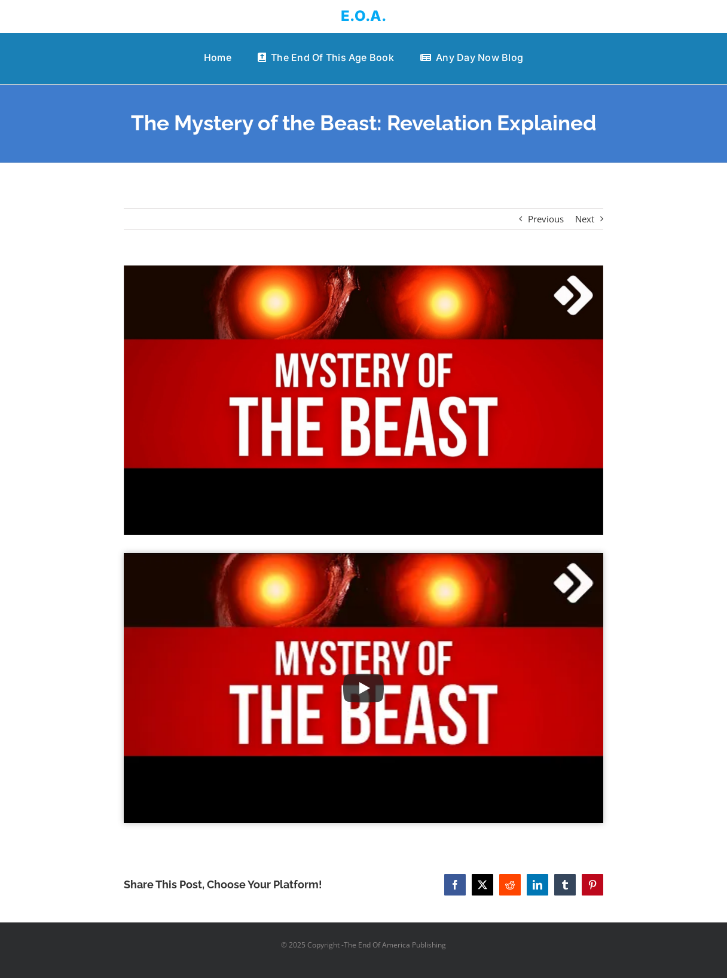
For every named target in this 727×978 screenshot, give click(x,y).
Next (584, 219)
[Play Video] (363, 688)
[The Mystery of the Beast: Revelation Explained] (364, 400)
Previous (546, 219)
